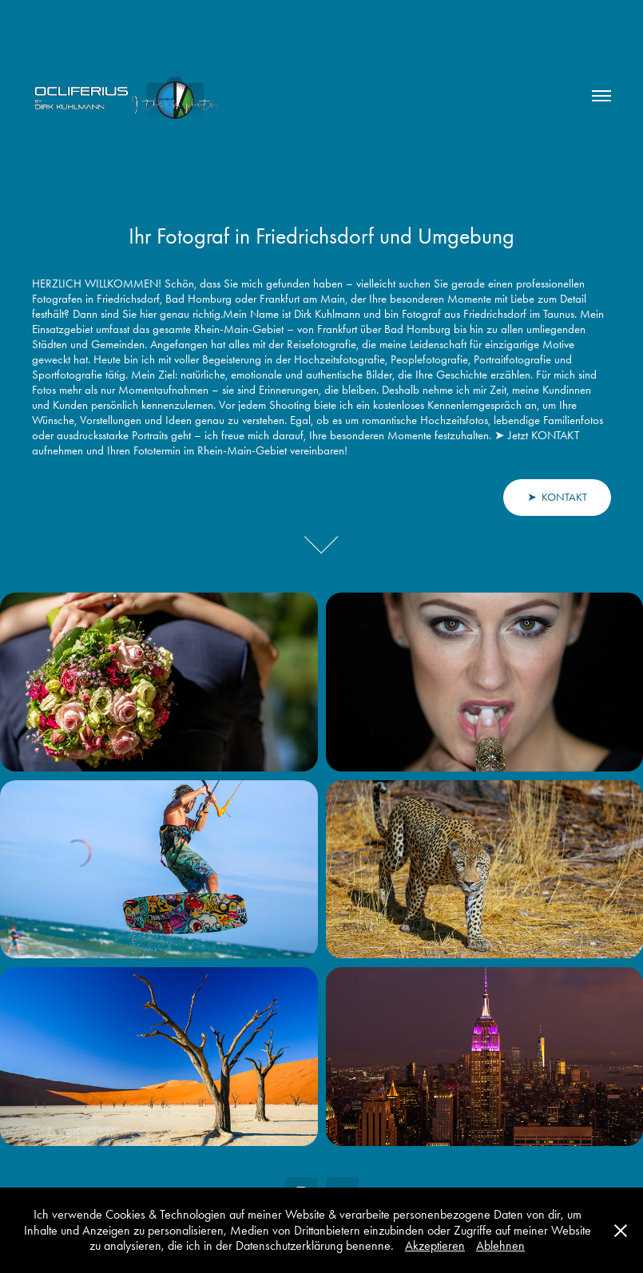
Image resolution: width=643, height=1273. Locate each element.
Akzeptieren (435, 1245)
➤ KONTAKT (557, 497)
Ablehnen (500, 1245)
